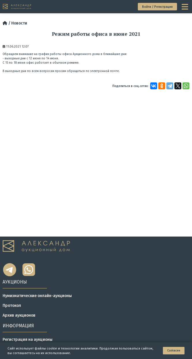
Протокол (12, 305)
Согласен (173, 350)
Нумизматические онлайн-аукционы (37, 295)
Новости (19, 23)
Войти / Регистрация (157, 7)
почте (114, 71)
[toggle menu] (185, 6)
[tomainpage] (17, 6)
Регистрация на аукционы (27, 339)
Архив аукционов (19, 315)
